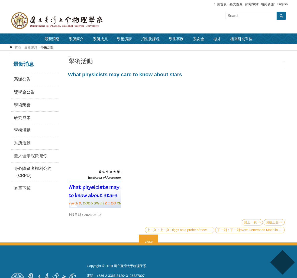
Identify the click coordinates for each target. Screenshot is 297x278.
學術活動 (47, 47)
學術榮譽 (22, 105)
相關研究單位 (241, 39)
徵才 (217, 39)
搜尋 (281, 16)
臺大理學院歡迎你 (30, 155)
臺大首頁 (235, 4)
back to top (282, 262)
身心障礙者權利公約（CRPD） (33, 172)
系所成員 (100, 39)
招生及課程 (150, 39)
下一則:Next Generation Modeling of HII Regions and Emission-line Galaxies (257, 230)
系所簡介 (76, 39)
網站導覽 (251, 4)
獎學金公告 (24, 92)
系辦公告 (22, 79)
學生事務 (176, 39)
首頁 (18, 47)
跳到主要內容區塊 (2, 2)
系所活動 (22, 143)
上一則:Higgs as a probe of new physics (187, 230)
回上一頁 (250, 222)
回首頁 (222, 4)
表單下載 (22, 188)
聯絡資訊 (267, 4)
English (282, 4)
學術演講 (124, 39)
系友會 (198, 39)
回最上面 (272, 222)
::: (10, 54)
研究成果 (22, 117)
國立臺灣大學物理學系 (67, 20)
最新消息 (52, 39)
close (149, 241)
